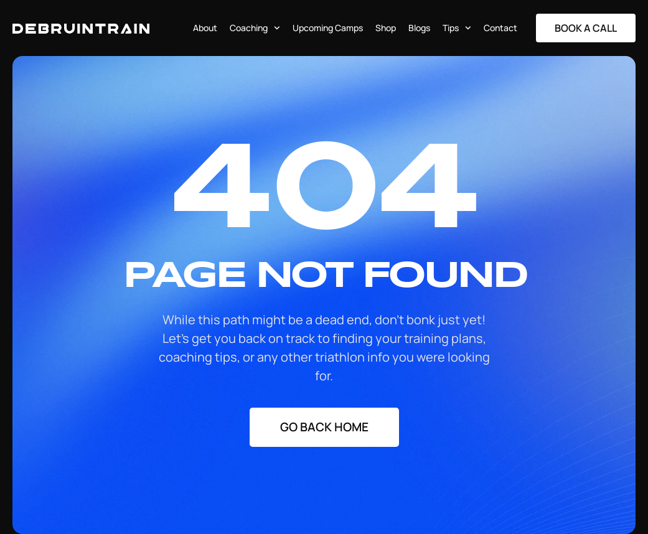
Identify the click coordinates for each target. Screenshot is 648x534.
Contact (500, 28)
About (205, 28)
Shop (385, 28)
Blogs (419, 28)
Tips (457, 28)
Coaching (255, 28)
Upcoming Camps (328, 28)
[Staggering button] (586, 28)
